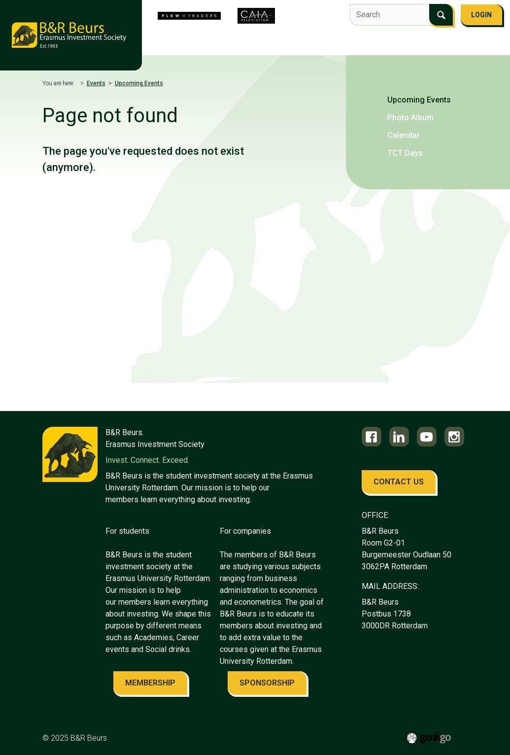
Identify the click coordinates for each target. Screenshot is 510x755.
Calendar (403, 135)
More (471, 44)
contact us (399, 481)
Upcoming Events (139, 83)
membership (150, 682)
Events (384, 43)
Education (428, 43)
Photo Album (410, 117)
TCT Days (405, 153)
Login (481, 15)
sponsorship (267, 682)
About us (186, 43)
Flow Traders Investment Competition (287, 43)
